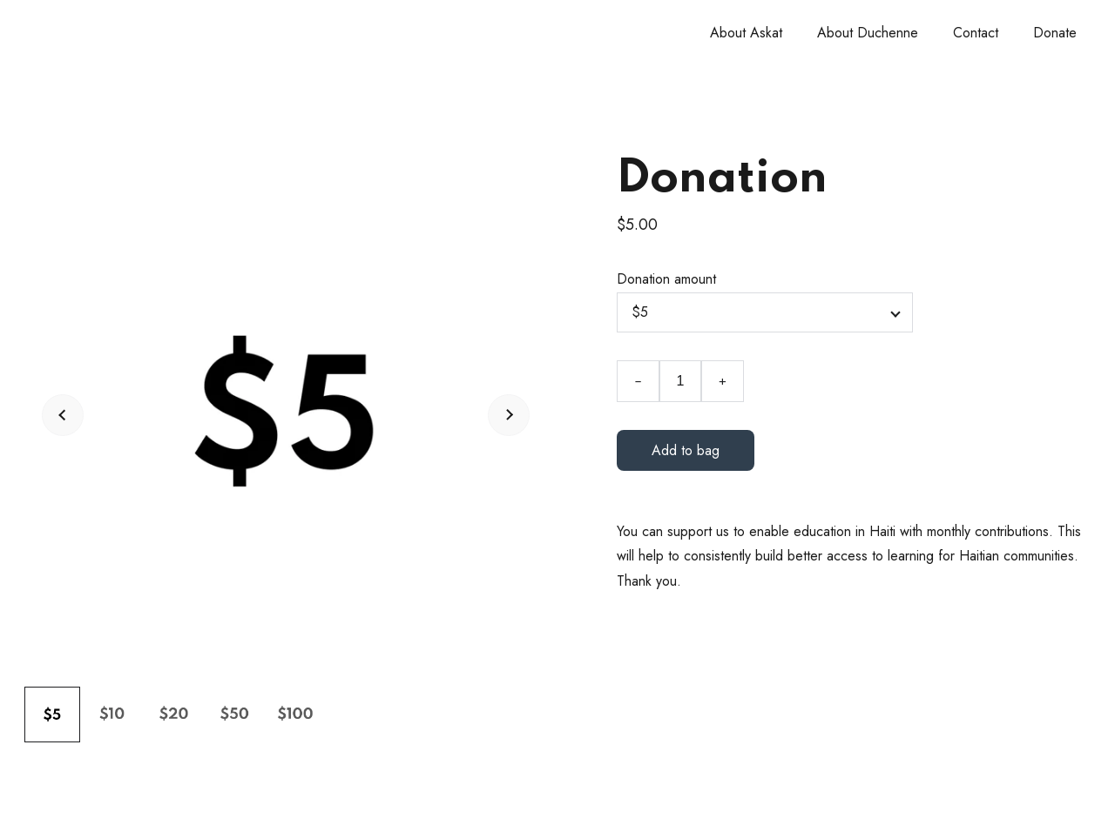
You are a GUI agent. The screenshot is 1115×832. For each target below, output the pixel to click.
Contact (975, 33)
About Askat (746, 33)
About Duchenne (867, 33)
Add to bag (686, 450)
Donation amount (666, 279)
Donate (1055, 33)
